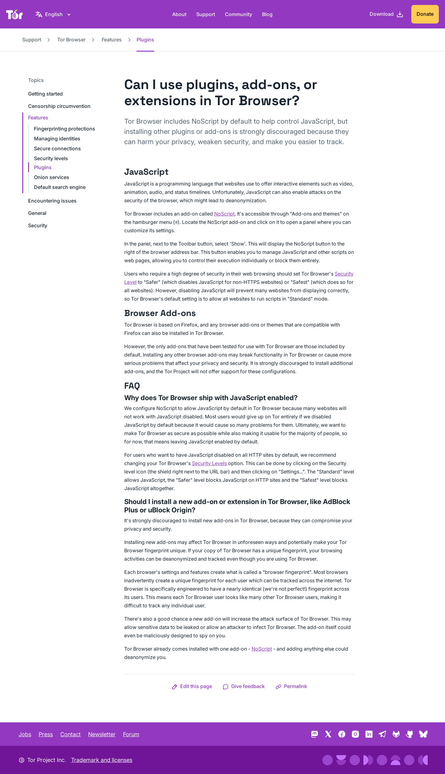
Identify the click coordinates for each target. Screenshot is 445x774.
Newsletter (102, 734)
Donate (425, 14)
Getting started (45, 94)
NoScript (224, 214)
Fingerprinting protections (64, 129)
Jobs (25, 734)
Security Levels (209, 463)
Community (238, 14)
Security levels (51, 158)
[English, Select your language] (54, 14)
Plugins (43, 167)
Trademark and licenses (101, 760)
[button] (191, 686)
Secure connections (57, 148)
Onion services (51, 177)
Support (205, 14)
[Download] (386, 14)
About (179, 14)
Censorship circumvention (59, 106)
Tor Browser (71, 39)
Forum (131, 734)
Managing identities (57, 138)
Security (37, 225)
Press (46, 734)
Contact (70, 734)
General (37, 213)
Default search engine (60, 187)
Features (112, 39)
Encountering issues (52, 201)
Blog (267, 14)
